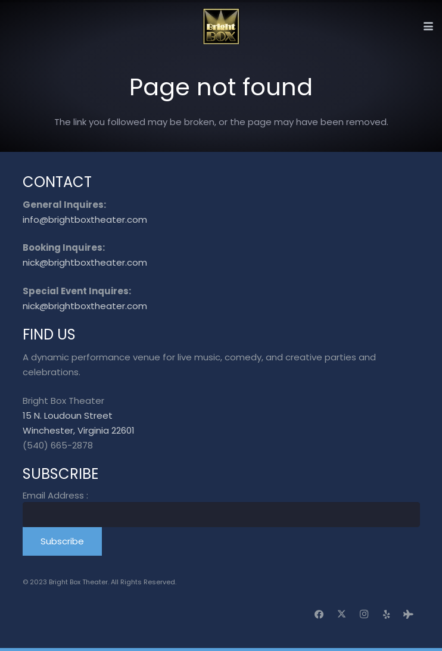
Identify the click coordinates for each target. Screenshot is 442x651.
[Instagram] (364, 614)
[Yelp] (386, 614)
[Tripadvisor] (408, 614)
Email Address (55, 495)
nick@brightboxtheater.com (85, 262)
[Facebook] (319, 614)
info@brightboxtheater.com (85, 219)
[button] (428, 26)
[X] (342, 614)
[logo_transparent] (221, 26)
